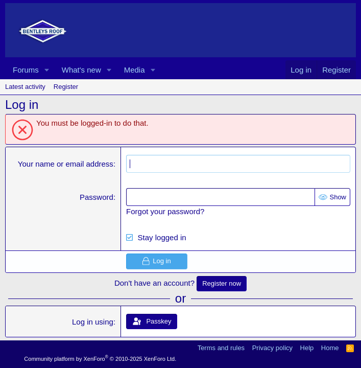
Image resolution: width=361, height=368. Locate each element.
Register (66, 86)
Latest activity (25, 86)
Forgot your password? (165, 211)
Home (330, 348)
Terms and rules (221, 348)
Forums (26, 69)
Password (96, 197)
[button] (47, 69)
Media (134, 69)
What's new (81, 69)
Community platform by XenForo (100, 359)
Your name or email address (65, 163)
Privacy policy (272, 348)
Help (307, 348)
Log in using (92, 321)
